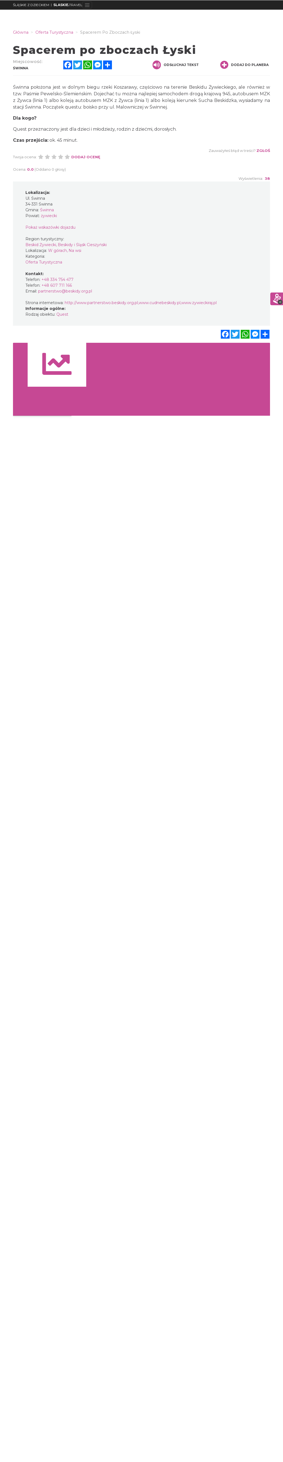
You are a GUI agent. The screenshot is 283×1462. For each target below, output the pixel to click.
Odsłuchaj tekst (176, 64)
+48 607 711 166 (56, 285)
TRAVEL (67, 5)
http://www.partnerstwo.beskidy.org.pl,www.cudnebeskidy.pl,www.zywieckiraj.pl (141, 302)
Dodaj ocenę (85, 157)
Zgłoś (263, 150)
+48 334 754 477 (57, 279)
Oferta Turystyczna (43, 262)
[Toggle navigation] (87, 5)
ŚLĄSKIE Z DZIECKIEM (31, 5)
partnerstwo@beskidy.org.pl (65, 291)
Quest (62, 314)
